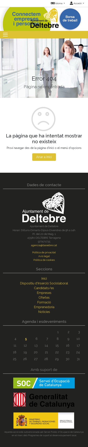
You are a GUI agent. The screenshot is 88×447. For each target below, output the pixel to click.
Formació (44, 302)
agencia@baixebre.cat (44, 245)
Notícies (44, 312)
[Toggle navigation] (5, 34)
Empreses (44, 293)
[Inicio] (44, 17)
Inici (44, 278)
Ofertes (44, 297)
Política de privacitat (44, 252)
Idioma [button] (57, 3)
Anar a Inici (44, 157)
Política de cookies (44, 259)
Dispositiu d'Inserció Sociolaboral (44, 283)
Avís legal (44, 256)
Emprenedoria (44, 307)
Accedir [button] (76, 3)
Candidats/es (44, 288)
